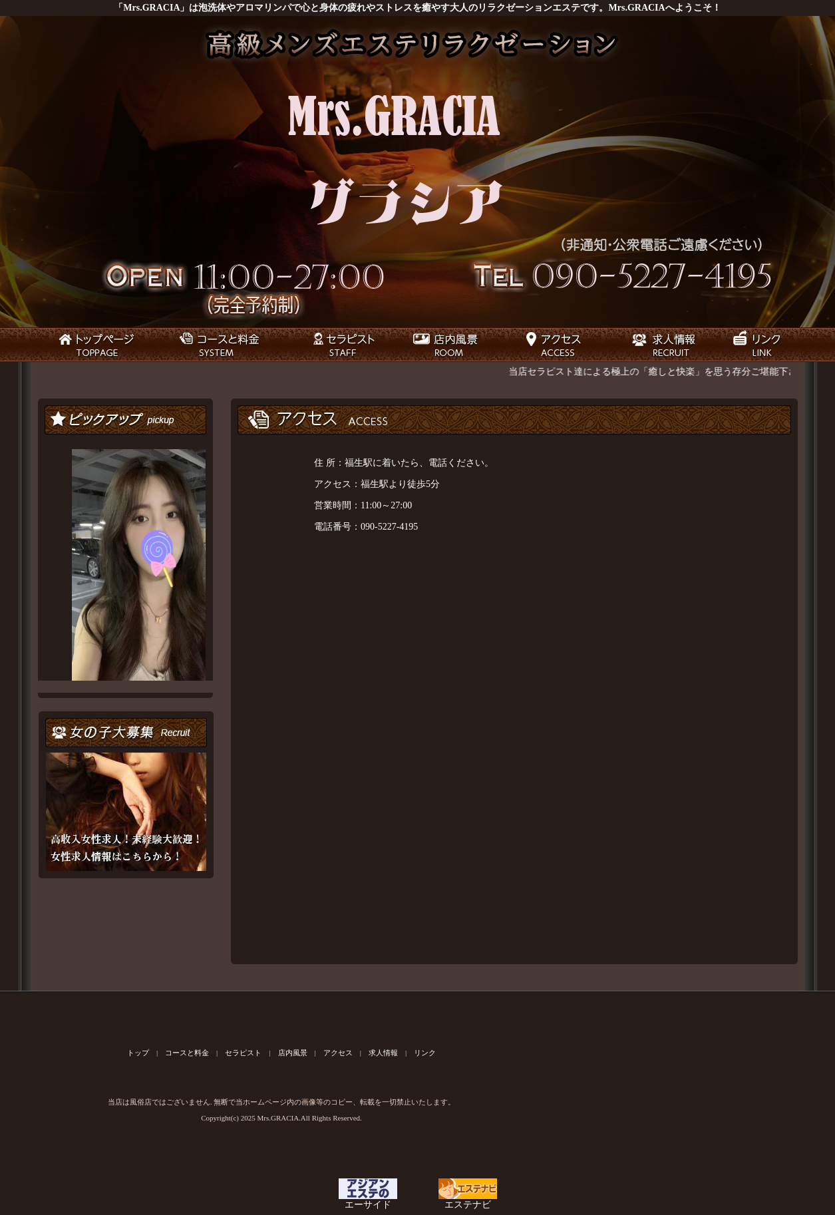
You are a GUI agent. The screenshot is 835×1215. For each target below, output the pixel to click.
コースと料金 (187, 1053)
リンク (425, 1053)
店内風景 (292, 1053)
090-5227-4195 (389, 527)
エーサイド (368, 1200)
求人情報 (383, 1053)
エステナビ (467, 1200)
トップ (138, 1053)
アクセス (338, 1053)
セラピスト (243, 1053)
